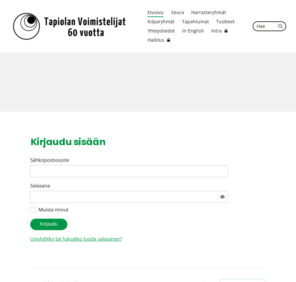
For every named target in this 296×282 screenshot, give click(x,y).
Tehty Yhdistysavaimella (242, 265)
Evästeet (206, 265)
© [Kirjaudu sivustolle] (33, 265)
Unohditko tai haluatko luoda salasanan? (134, 220)
